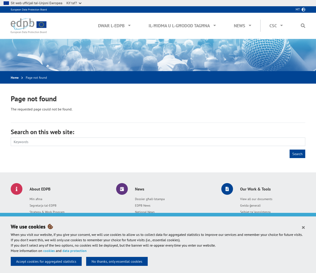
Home (15, 78)
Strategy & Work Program (47, 212)
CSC (273, 26)
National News (145, 212)
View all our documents (256, 199)
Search (297, 154)
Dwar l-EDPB (111, 26)
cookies (49, 250)
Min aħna (36, 199)
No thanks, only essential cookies (117, 261)
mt (298, 9)
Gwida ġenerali (250, 205)
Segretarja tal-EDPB (43, 205)
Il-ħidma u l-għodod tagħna (179, 26)
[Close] (303, 227)
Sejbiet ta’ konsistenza (255, 212)
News (239, 26)
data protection (74, 250)
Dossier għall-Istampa (150, 199)
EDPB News (142, 205)
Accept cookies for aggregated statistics (46, 261)
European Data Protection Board (29, 9)
